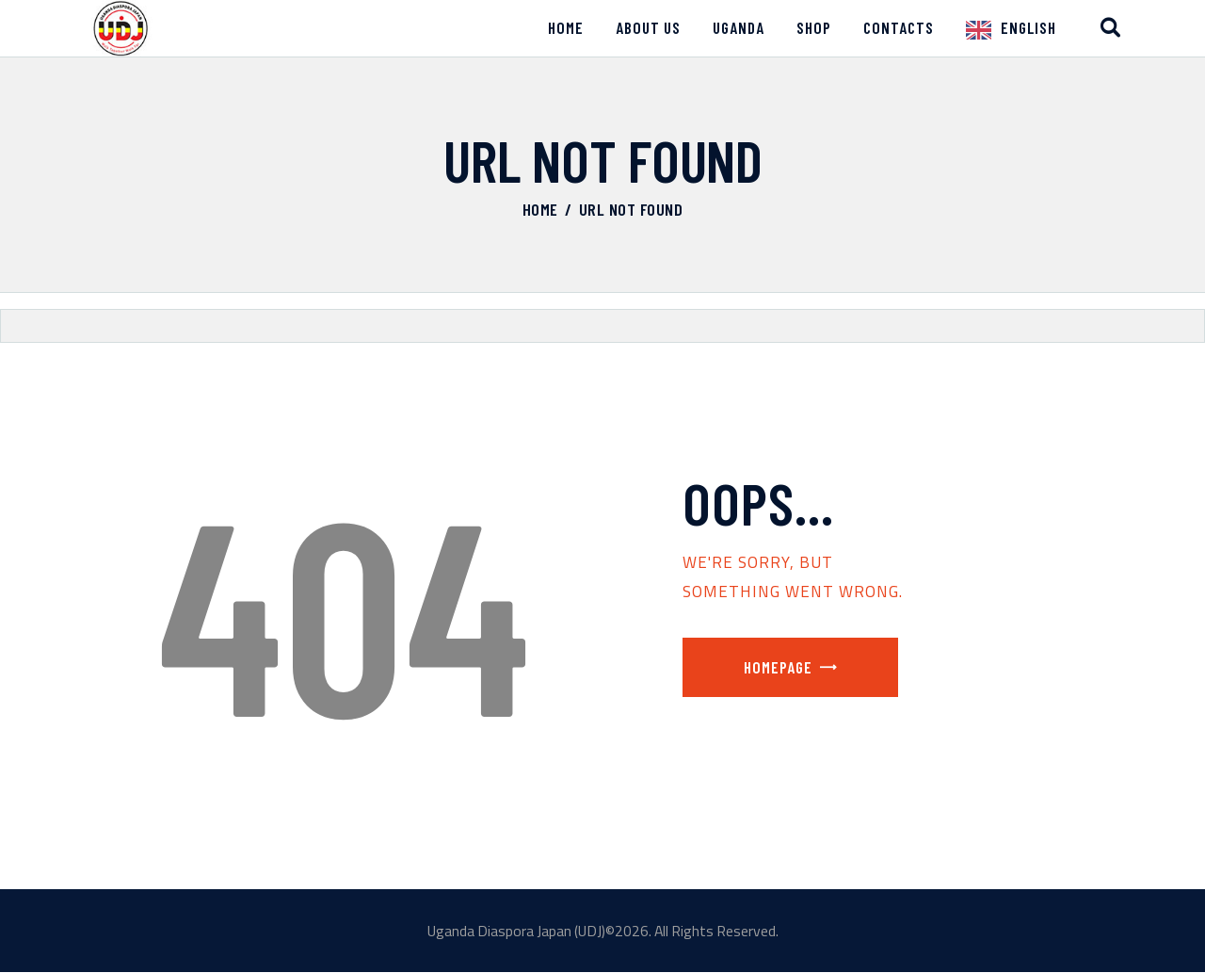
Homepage (778, 666)
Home (540, 209)
